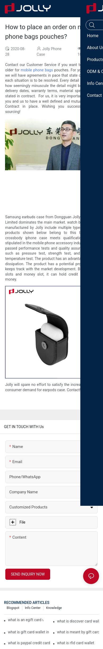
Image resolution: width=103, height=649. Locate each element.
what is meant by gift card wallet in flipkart (78, 632)
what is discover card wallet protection (78, 621)
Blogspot (13, 608)
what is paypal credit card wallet (29, 643)
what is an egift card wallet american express (25, 620)
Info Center (33, 608)
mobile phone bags (37, 70)
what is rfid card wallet (75, 643)
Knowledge (54, 608)
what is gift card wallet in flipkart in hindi (29, 632)
